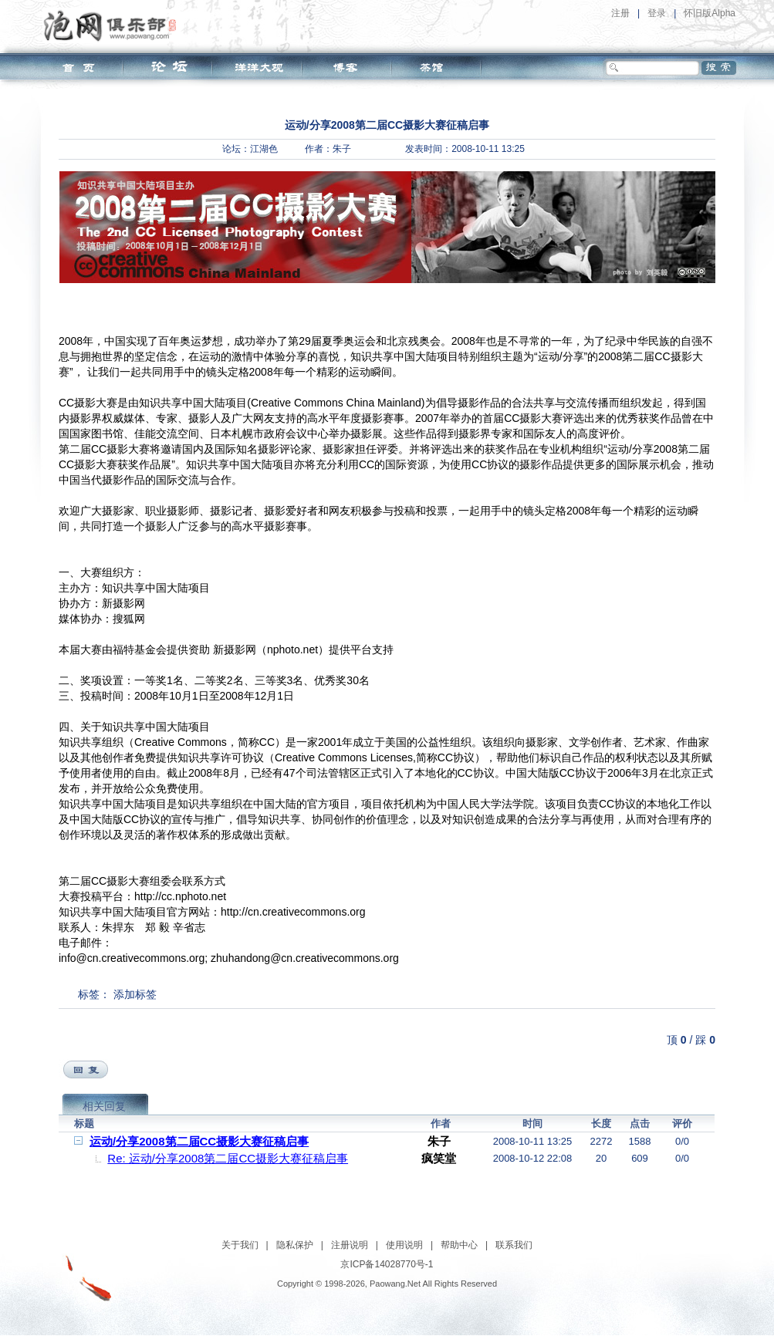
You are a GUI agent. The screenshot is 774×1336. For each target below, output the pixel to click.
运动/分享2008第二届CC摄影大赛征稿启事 (199, 1141)
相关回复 (104, 1106)
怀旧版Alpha (709, 13)
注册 (620, 13)
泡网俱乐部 (113, 25)
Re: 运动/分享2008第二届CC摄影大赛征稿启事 (227, 1158)
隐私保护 (294, 1245)
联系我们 (513, 1245)
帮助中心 (459, 1245)
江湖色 (264, 148)
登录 (656, 13)
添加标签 (135, 994)
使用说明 (404, 1245)
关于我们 (240, 1245)
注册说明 (349, 1245)
